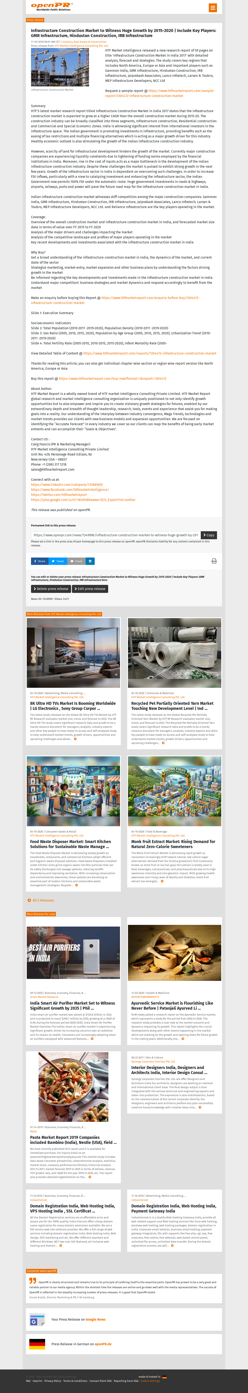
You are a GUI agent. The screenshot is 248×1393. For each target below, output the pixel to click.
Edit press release (90, 589)
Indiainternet (38, 1200)
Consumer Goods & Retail (60, 831)
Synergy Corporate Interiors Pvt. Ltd (153, 1061)
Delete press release (51, 589)
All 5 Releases (40, 900)
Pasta (33, 1131)
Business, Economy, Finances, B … (65, 993)
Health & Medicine (157, 993)
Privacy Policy (52, 1380)
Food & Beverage (157, 831)
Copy (209, 535)
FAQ (28, 1380)
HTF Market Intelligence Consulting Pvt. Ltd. (82, 45)
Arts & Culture (154, 1057)
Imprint (37, 1380)
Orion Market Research (44, 997)
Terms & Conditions (75, 1380)
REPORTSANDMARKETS (145, 997)
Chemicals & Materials (160, 693)
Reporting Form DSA (126, 1380)
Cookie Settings (150, 1380)
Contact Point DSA (101, 1380)
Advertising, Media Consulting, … (65, 693)
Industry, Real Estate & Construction (84, 41)
